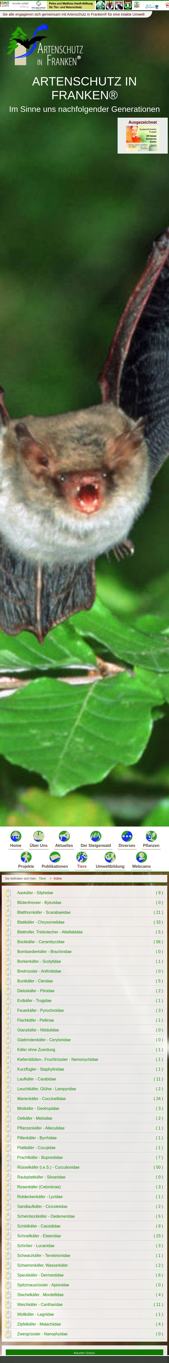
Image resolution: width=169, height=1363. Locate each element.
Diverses (127, 839)
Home (16, 839)
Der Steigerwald (96, 839)
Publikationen (55, 860)
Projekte (26, 860)
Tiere (81, 860)
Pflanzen (151, 839)
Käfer (58, 878)
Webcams (141, 860)
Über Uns (38, 839)
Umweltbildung (110, 860)
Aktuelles (64, 839)
